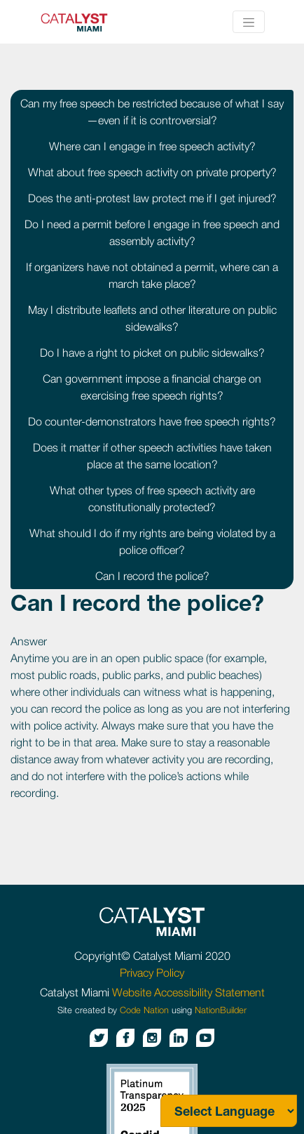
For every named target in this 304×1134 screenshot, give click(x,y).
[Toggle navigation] (249, 22)
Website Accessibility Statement (188, 992)
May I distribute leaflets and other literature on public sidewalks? (152, 318)
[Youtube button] (205, 1038)
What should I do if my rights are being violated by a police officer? (152, 541)
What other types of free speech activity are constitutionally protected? (152, 498)
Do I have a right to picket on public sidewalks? (152, 352)
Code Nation (144, 1010)
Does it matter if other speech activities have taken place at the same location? (152, 455)
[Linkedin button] (179, 1038)
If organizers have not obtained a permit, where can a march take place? (152, 275)
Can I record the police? (152, 575)
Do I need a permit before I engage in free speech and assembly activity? (152, 232)
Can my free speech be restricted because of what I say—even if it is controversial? (152, 111)
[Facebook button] (125, 1038)
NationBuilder (221, 1010)
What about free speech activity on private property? (152, 172)
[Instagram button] (152, 1038)
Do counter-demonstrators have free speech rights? (152, 421)
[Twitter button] (99, 1038)
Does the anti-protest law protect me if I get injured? (152, 198)
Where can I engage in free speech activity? (152, 146)
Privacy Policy (152, 972)
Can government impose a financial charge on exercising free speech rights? (152, 387)
